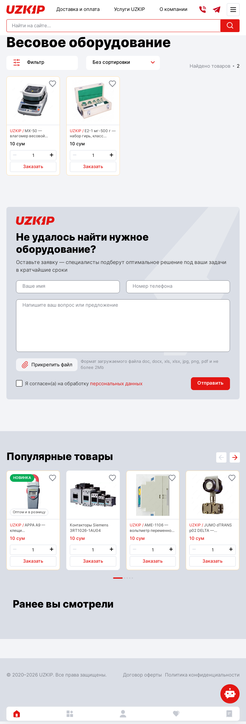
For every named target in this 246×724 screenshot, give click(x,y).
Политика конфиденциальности (202, 677)
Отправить (210, 384)
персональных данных (116, 385)
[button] (118, 581)
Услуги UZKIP (129, 9)
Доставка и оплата (78, 9)
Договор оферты (142, 677)
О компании (173, 9)
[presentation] (234, 460)
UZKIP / (17, 130)
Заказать (33, 166)
